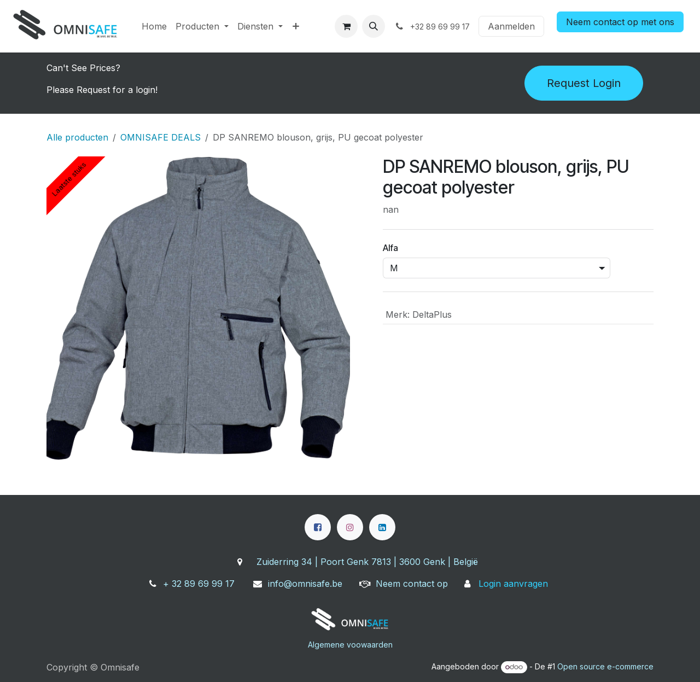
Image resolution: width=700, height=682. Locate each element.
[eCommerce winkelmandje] (346, 26)
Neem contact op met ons (620, 21)
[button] (373, 26)
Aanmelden (511, 26)
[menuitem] (154, 26)
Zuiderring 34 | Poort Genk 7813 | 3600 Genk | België (367, 561)
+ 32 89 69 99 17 (199, 583)
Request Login (584, 83)
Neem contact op (412, 583)
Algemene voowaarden (350, 644)
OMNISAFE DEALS (160, 137)
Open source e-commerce (605, 666)
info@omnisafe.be (305, 583)
